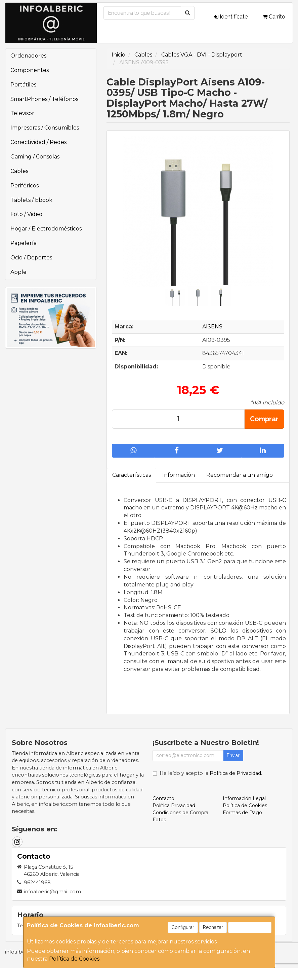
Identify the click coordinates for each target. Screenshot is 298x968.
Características (131, 475)
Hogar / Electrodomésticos (46, 228)
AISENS (212, 326)
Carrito (273, 16)
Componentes (29, 70)
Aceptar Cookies (250, 927)
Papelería (23, 243)
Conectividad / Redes (38, 142)
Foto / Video (26, 214)
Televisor (22, 113)
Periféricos (24, 185)
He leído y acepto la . (211, 773)
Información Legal (244, 798)
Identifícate (231, 16)
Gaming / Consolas (34, 156)
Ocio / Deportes (31, 257)
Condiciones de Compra (180, 813)
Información (178, 475)
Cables (19, 171)
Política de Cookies (74, 959)
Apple (18, 272)
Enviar (233, 755)
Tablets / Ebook (31, 200)
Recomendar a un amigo (239, 475)
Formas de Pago (242, 813)
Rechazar (213, 927)
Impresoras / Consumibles (44, 127)
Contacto (163, 798)
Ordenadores (28, 55)
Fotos (159, 820)
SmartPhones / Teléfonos (44, 99)
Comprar (264, 419)
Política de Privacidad (235, 773)
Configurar (182, 927)
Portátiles (23, 84)
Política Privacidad (174, 805)
